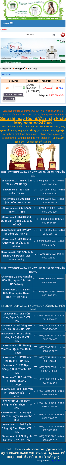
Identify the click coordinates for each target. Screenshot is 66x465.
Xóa (61, 88)
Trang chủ (20, 68)
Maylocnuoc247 (58, 460)
